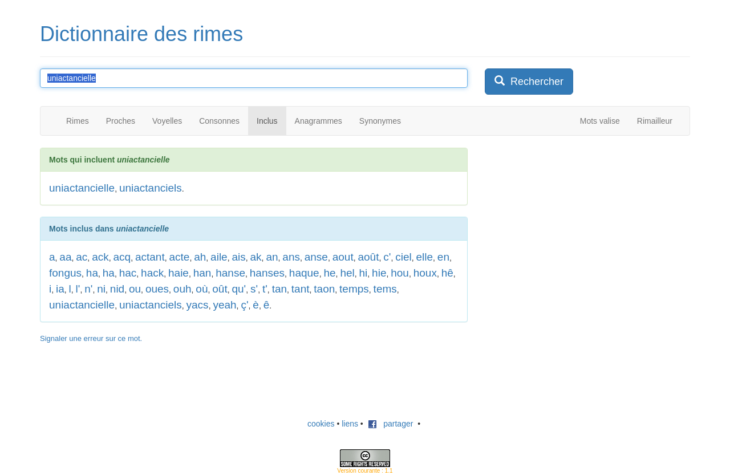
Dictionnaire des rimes (141, 34)
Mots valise (600, 120)
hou (400, 273)
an (272, 257)
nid (117, 289)
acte (179, 257)
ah (200, 257)
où (202, 289)
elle (424, 257)
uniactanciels (150, 188)
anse (316, 257)
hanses (267, 273)
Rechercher (528, 81)
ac (81, 257)
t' (264, 289)
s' (254, 289)
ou (135, 289)
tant (300, 289)
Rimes (77, 120)
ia (60, 289)
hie (379, 273)
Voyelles (167, 120)
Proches (120, 120)
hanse (230, 273)
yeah (224, 305)
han (202, 273)
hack (152, 273)
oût (219, 289)
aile (219, 257)
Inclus (267, 120)
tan (279, 289)
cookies (320, 423)
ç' (244, 305)
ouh (182, 289)
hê (447, 273)
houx (425, 273)
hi (363, 273)
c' (387, 257)
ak (256, 257)
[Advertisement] (570, 219)
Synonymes (380, 120)
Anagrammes (318, 120)
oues (157, 289)
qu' (239, 289)
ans (291, 257)
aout (343, 257)
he (329, 273)
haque (304, 273)
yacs (197, 305)
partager (390, 423)
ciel (403, 257)
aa (65, 257)
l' (78, 289)
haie (178, 273)
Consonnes (219, 120)
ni (101, 289)
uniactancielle (82, 188)
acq (122, 257)
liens (350, 423)
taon (324, 289)
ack (100, 257)
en (443, 257)
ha (92, 273)
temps (354, 289)
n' (88, 289)
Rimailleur (654, 120)
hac (128, 273)
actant (150, 257)
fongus (65, 273)
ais (238, 257)
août (368, 257)
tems (385, 289)
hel (347, 273)
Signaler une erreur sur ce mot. (91, 338)
